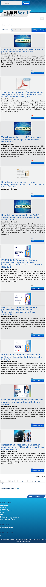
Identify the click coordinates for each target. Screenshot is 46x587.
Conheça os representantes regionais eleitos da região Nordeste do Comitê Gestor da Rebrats (22, 402)
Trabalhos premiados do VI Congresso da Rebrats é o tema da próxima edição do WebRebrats (21, 139)
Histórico (3, 507)
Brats (1, 516)
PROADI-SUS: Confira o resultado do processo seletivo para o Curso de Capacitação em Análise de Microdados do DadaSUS (21, 263)
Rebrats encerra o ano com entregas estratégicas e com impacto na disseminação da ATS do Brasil (22, 184)
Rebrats (2, 25)
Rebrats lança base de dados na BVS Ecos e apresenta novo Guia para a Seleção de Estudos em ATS (22, 217)
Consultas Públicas (8, 488)
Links (1, 514)
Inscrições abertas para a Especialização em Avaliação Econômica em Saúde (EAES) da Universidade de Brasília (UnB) (22, 94)
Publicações (4, 509)
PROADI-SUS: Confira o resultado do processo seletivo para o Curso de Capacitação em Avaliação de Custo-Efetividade (19, 311)
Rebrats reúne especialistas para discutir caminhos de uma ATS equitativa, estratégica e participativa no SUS (22, 447)
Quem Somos (4, 505)
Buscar (26, 3)
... (22, 481)
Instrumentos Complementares (9, 518)
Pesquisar (37, 30)
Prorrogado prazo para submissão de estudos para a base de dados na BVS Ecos (22, 50)
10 (39, 481)
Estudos (2, 512)
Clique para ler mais (37, 73)
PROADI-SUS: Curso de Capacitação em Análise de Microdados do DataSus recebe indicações (21, 357)
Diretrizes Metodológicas (7, 519)
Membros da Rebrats (6, 528)
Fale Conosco (34, 496)
